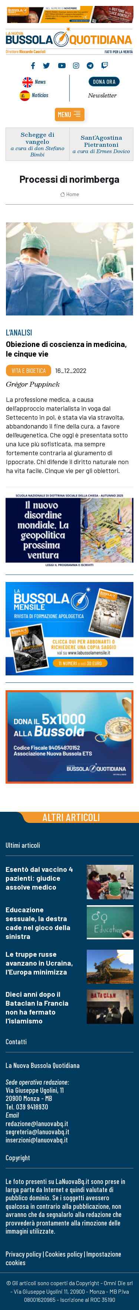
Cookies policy (63, 1254)
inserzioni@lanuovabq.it (37, 1139)
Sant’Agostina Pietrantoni (101, 141)
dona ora (104, 81)
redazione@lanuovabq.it (37, 1123)
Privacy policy (23, 1254)
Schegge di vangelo (37, 138)
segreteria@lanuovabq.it (37, 1131)
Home (69, 194)
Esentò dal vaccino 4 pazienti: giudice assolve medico (39, 878)
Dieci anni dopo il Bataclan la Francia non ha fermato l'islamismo (37, 1007)
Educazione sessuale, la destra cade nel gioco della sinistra (38, 922)
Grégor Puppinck (33, 384)
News (40, 81)
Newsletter (102, 95)
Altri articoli (71, 816)
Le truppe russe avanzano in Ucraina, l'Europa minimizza (39, 963)
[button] (70, 114)
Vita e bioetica (28, 370)
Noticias (40, 94)
